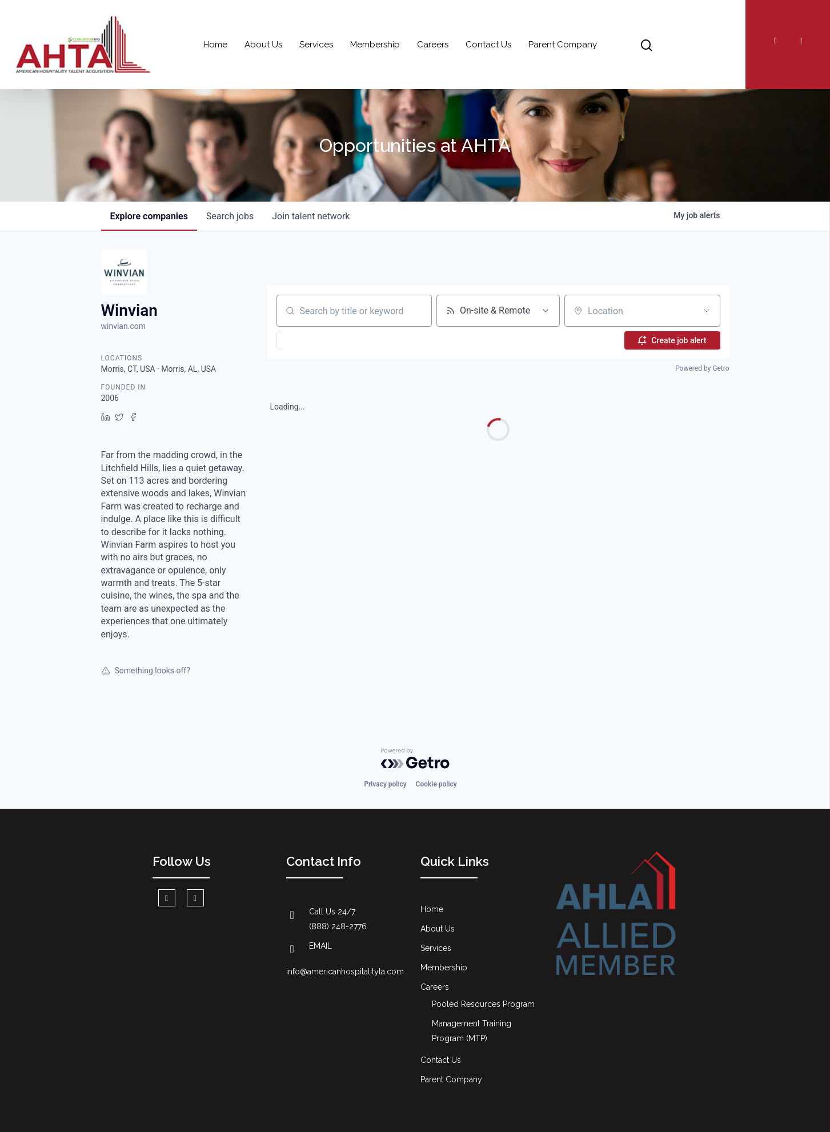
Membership (375, 44)
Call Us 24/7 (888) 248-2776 (338, 919)
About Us (263, 44)
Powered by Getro (702, 368)
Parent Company (562, 44)
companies (149, 216)
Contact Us (488, 44)
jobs (230, 216)
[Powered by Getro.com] (415, 758)
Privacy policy (385, 784)
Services (316, 44)
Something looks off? (145, 670)
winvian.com (123, 326)
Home (215, 44)
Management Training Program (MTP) (471, 1031)
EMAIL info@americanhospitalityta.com (345, 958)
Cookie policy (436, 784)
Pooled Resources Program (483, 1004)
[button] (307, 340)
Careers (432, 44)
